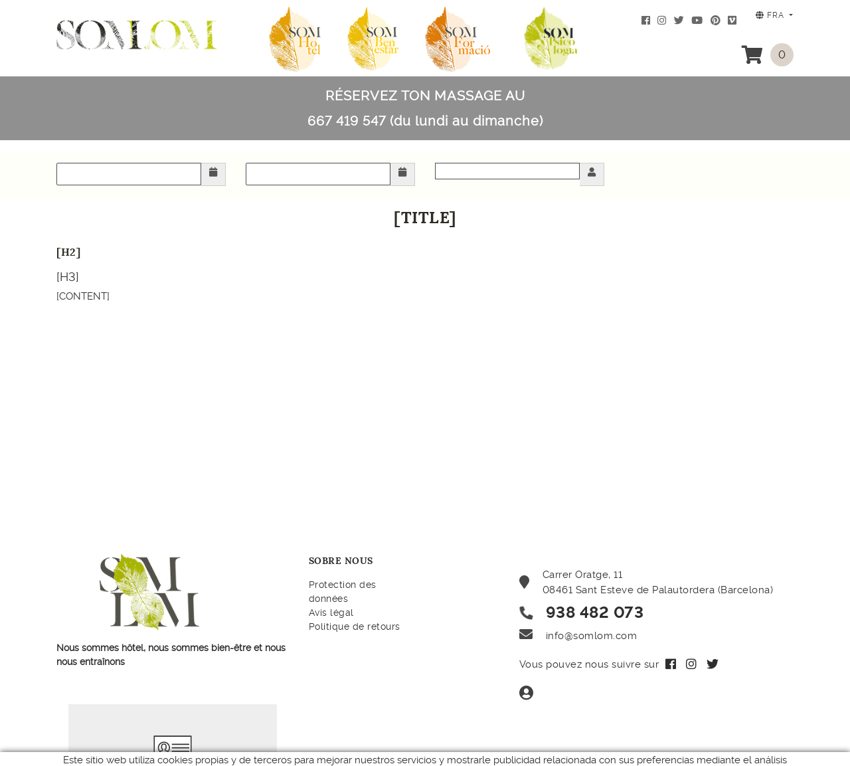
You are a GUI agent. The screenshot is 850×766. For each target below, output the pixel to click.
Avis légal (331, 612)
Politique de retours (354, 626)
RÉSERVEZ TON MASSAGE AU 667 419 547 (425, 108)
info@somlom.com (592, 636)
